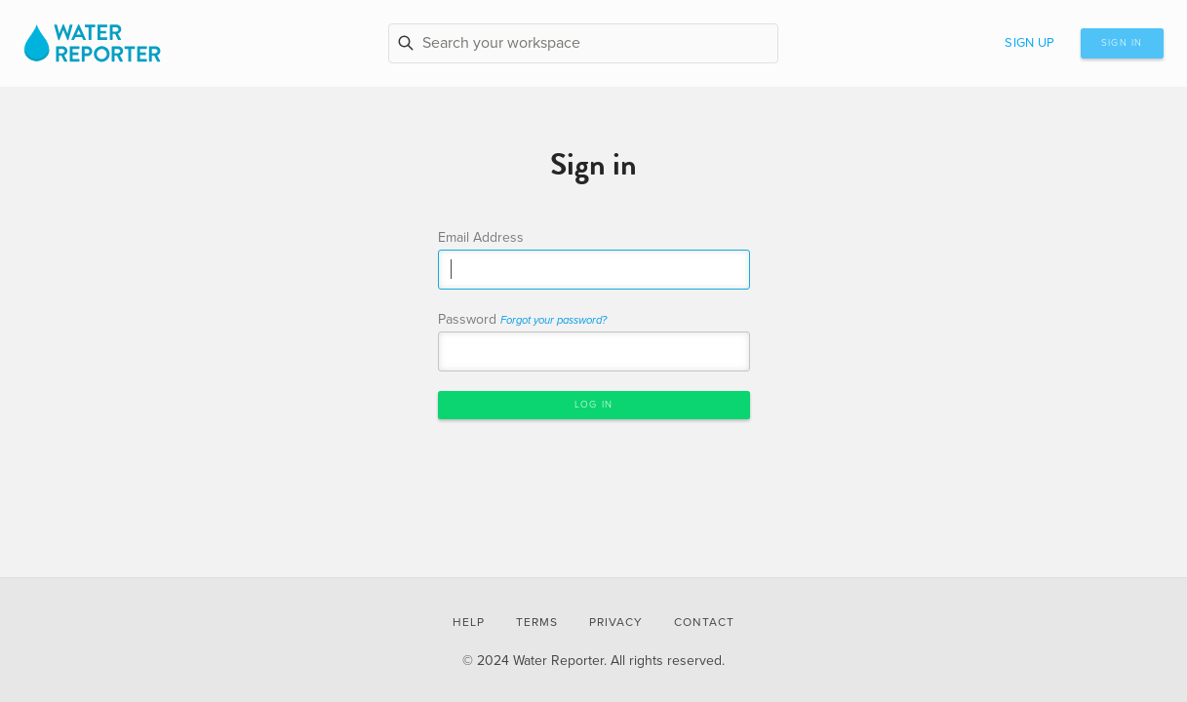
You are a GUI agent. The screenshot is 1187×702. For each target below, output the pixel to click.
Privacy (616, 622)
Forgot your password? (553, 320)
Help (469, 622)
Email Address (481, 237)
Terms (537, 622)
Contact (704, 622)
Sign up (1029, 43)
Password (522, 319)
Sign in (1122, 43)
